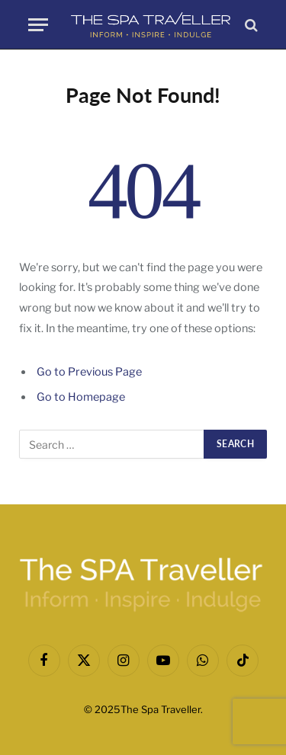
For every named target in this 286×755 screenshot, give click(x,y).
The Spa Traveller (161, 709)
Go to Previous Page (89, 372)
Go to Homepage (81, 397)
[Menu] (38, 25)
